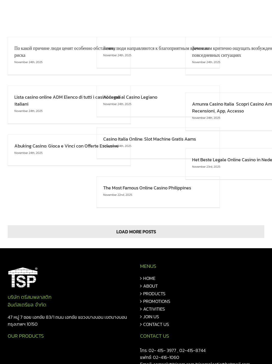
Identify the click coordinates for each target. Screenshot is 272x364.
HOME (149, 278)
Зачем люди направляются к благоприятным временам (156, 48)
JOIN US (151, 316)
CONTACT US (156, 324)
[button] (256, 10)
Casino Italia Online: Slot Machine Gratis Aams (149, 138)
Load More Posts (136, 231)
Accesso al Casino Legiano (130, 97)
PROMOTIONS (156, 301)
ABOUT (150, 286)
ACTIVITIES (154, 309)
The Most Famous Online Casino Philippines (147, 187)
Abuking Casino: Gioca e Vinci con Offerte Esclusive (66, 145)
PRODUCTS (154, 293)
